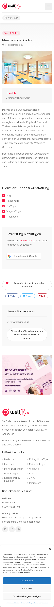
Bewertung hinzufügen (18, 97)
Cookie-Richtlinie (12, 603)
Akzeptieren (27, 580)
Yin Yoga (11, 206)
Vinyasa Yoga (13, 211)
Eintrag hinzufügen (39, 459)
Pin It (42, 296)
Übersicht (11, 93)
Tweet (27, 296)
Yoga (9, 195)
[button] (49, 548)
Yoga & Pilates (11, 33)
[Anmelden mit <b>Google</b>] (23, 256)
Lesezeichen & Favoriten (12, 479)
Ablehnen (27, 588)
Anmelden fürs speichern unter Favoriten (25, 284)
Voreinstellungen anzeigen (27, 596)
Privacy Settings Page (29, 603)
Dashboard (10, 459)
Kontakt (33, 473)
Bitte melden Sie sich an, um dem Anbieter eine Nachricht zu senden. (27, 334)
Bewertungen (11, 473)
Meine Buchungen (13, 468)
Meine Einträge (37, 464)
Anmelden (11, 18)
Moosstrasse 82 (12, 44)
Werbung (34, 468)
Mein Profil (9, 464)
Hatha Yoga (12, 200)
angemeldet (25, 240)
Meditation (12, 216)
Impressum (43, 603)
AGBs (32, 478)
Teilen (12, 296)
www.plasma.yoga (20, 322)
